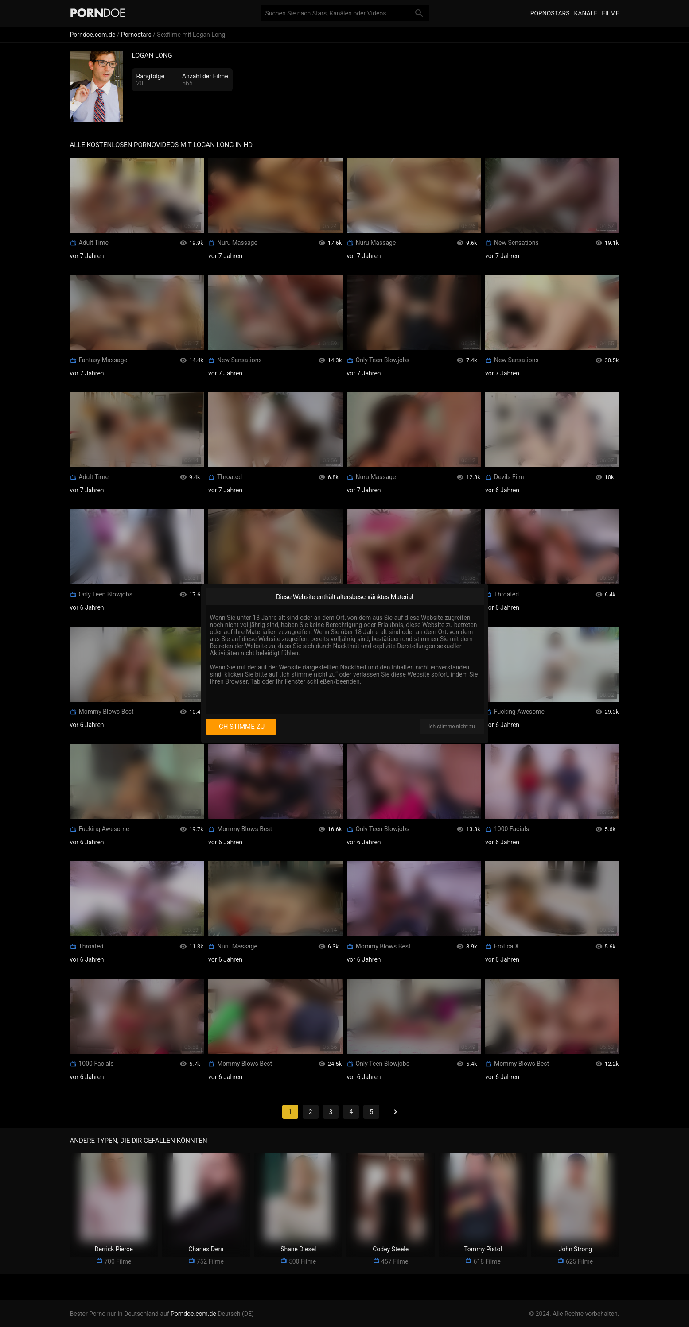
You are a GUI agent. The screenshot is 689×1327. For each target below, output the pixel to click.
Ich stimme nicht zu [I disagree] (451, 726)
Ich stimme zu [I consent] (241, 727)
